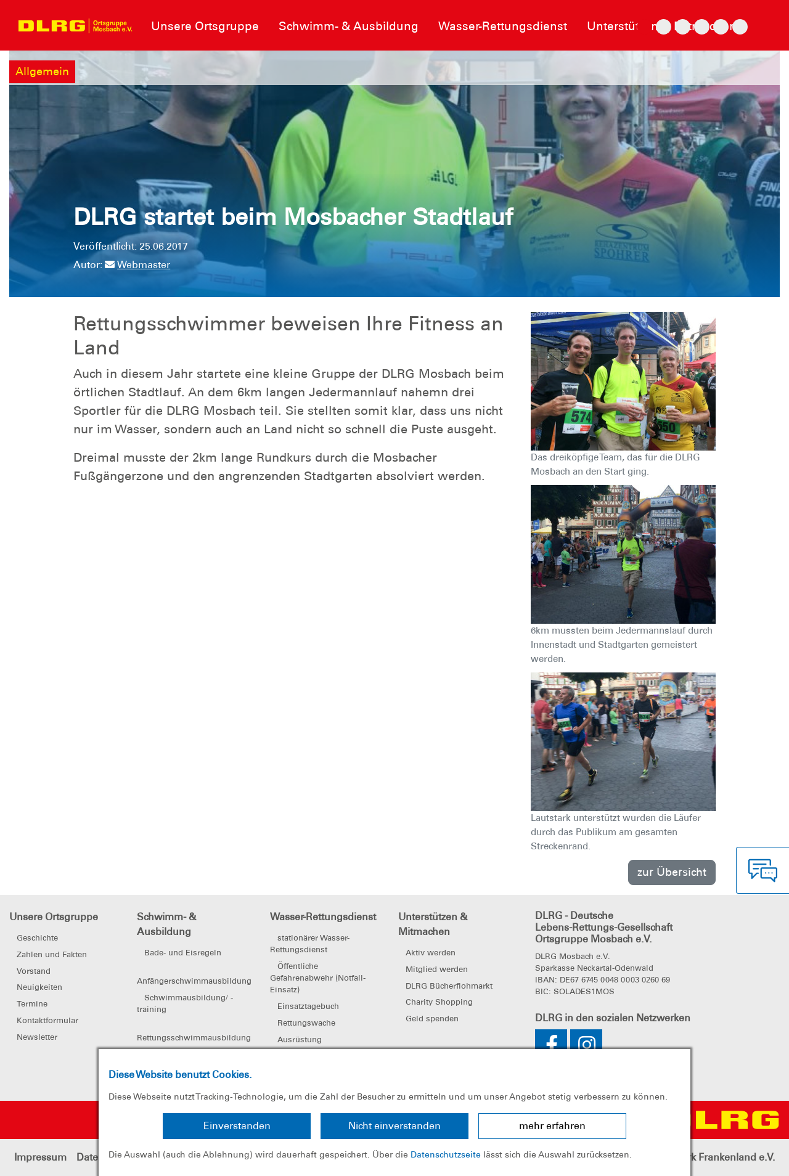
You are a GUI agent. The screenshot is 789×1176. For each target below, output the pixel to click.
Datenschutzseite (446, 1154)
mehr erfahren (552, 1126)
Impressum (40, 1157)
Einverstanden (237, 1126)
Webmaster (137, 265)
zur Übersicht (671, 871)
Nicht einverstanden (394, 1126)
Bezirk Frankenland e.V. (721, 1157)
